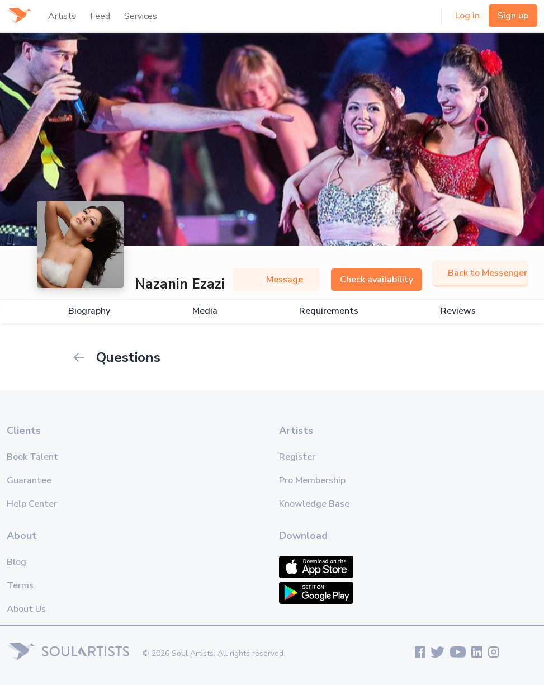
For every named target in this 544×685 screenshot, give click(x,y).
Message (276, 279)
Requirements (328, 311)
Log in (467, 16)
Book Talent (32, 456)
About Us (26, 609)
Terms (20, 585)
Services (140, 16)
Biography (89, 311)
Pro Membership (312, 480)
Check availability (376, 279)
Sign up (513, 16)
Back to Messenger (480, 273)
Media (204, 311)
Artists (62, 16)
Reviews (458, 311)
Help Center (32, 503)
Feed (100, 16)
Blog (16, 562)
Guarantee (29, 480)
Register (297, 456)
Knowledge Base (314, 503)
